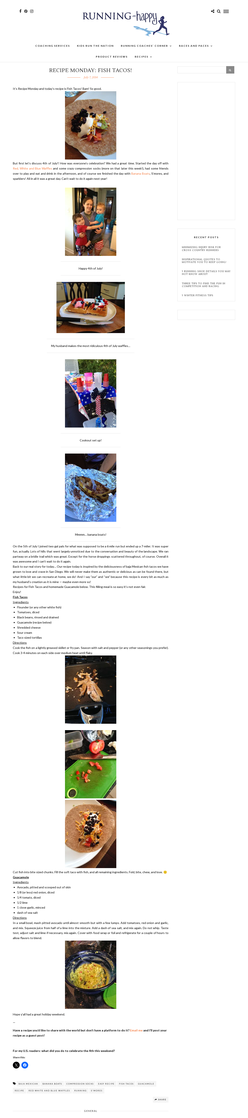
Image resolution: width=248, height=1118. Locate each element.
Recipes (141, 59)
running (80, 1090)
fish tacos (126, 1084)
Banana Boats (140, 173)
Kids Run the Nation (95, 49)
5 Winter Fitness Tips (198, 295)
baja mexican (28, 1084)
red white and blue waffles (49, 1090)
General (90, 1110)
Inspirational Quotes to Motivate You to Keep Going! (204, 261)
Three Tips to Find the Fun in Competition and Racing (203, 285)
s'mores (96, 1090)
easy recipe (106, 1084)
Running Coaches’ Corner (144, 49)
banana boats (52, 1084)
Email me (136, 1030)
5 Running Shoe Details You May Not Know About (206, 273)
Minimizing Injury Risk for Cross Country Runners (201, 248)
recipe (19, 1090)
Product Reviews (112, 59)
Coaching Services (52, 49)
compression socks (80, 1084)
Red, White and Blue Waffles (32, 168)
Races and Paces (194, 49)
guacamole (146, 1084)
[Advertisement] (206, 152)
